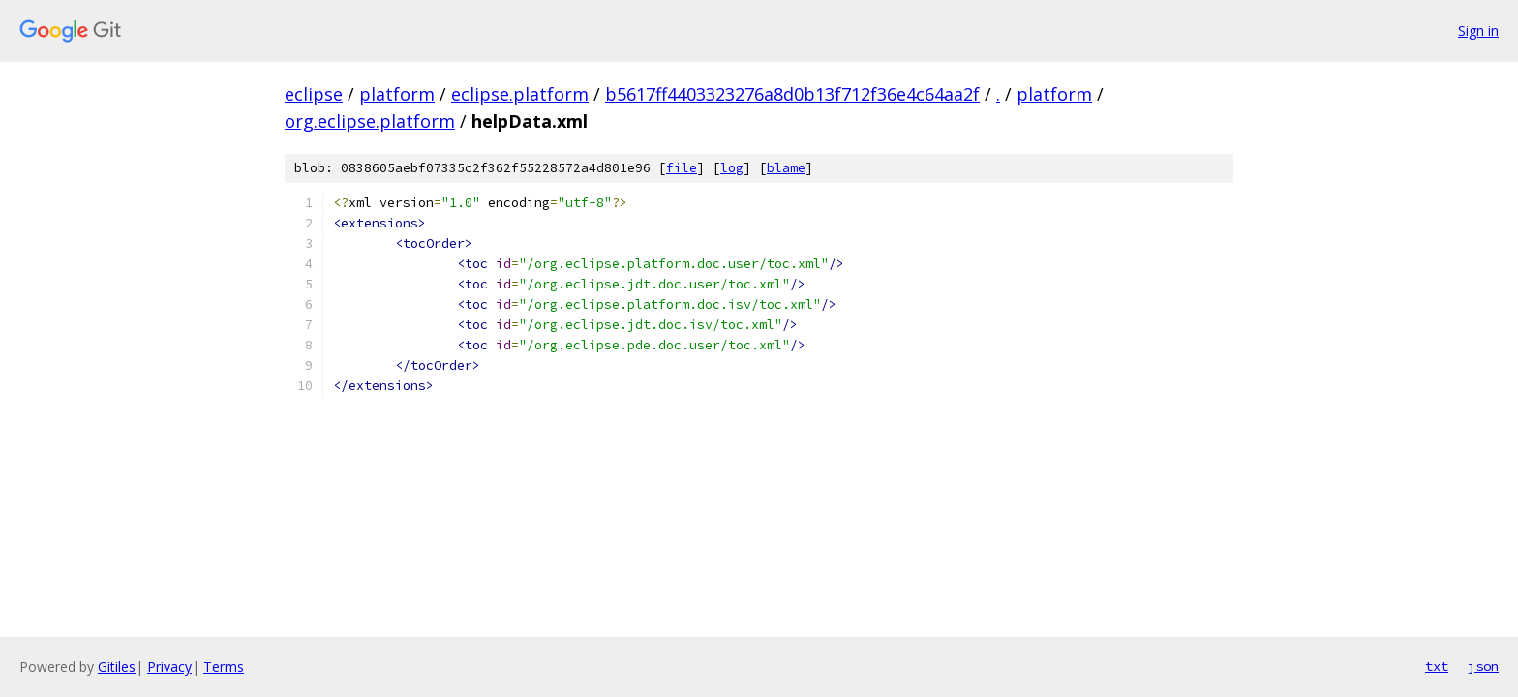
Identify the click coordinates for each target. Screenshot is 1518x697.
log (732, 168)
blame (786, 168)
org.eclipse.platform (370, 121)
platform (397, 94)
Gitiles (117, 666)
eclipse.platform (520, 94)
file (681, 168)
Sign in (1478, 30)
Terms (223, 666)
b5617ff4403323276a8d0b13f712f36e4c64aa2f (792, 94)
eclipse (314, 94)
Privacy (169, 666)
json (1483, 666)
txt (1436, 666)
